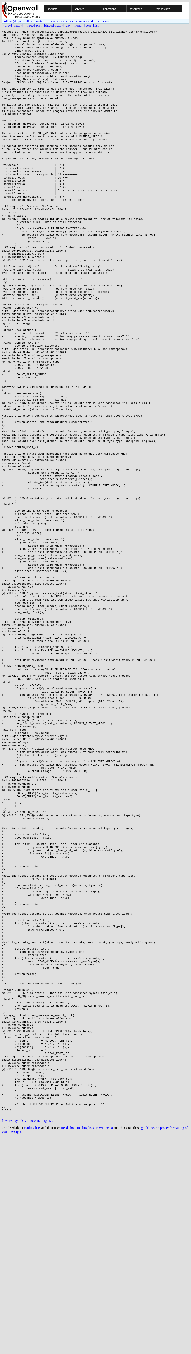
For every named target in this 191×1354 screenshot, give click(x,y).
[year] (88, 25)
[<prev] (7, 25)
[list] (96, 25)
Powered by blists (14, 1337)
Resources (135, 9)
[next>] (18, 25)
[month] (78, 25)
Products (51, 9)
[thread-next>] (54, 25)
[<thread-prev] (33, 25)
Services (79, 9)
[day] (68, 25)
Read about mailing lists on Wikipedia (87, 1345)
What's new (163, 9)
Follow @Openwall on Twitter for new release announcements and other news (55, 21)
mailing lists (32, 1345)
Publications (108, 9)
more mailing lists (41, 1337)
